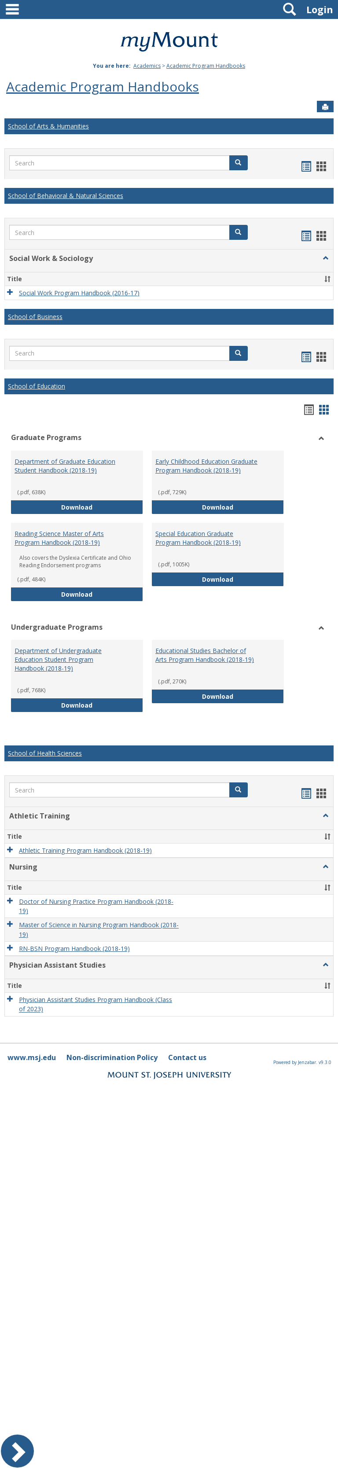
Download (102, 506)
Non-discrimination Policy (112, 1057)
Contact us (187, 1057)
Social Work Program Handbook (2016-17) (79, 293)
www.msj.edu (31, 1057)
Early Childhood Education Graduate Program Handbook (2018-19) (206, 465)
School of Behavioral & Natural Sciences (65, 195)
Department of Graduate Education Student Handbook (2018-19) (65, 465)
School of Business (35, 316)
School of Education (36, 386)
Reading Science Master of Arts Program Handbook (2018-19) (59, 538)
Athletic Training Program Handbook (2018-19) (85, 850)
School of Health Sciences (45, 753)
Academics (147, 66)
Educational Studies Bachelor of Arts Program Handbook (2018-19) (204, 655)
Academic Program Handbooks (205, 66)
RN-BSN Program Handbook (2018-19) (74, 948)
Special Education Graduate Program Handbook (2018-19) (198, 538)
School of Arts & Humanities (48, 126)
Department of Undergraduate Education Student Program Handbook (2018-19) (58, 659)
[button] (238, 162)
